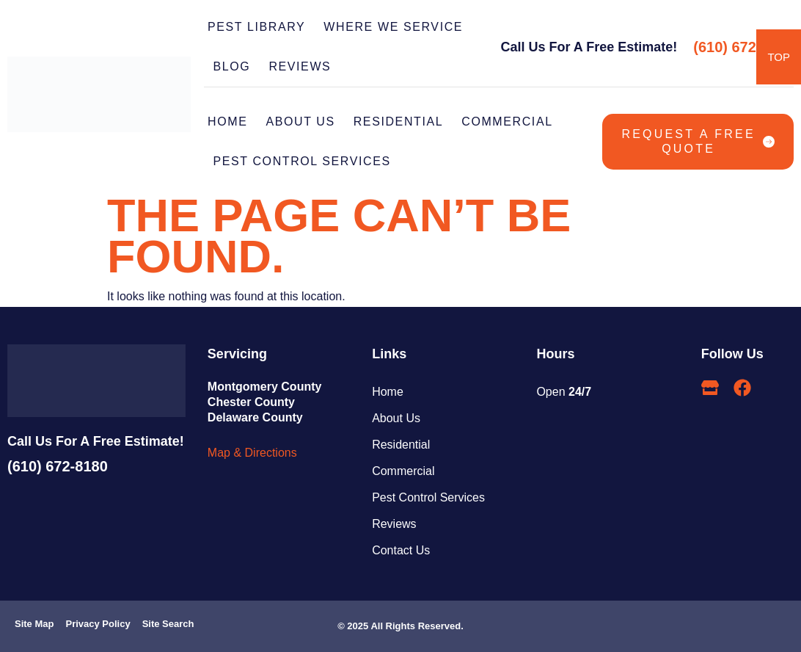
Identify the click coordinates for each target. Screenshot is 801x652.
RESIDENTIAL (399, 121)
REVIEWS (299, 66)
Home (227, 121)
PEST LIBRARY (256, 27)
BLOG (232, 66)
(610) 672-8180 (743, 47)
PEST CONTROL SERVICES (305, 161)
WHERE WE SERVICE (393, 27)
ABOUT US (300, 121)
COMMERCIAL (506, 121)
